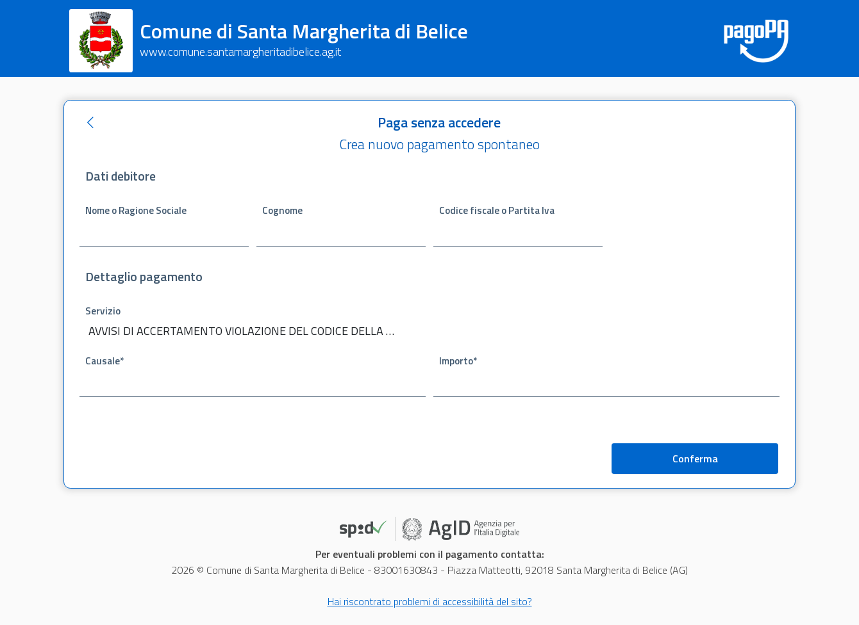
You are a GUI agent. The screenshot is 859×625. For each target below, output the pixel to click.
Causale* (104, 360)
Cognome (282, 210)
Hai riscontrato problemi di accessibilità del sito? (430, 601)
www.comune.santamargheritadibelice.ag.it (240, 51)
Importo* (458, 360)
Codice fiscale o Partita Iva (497, 210)
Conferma (695, 458)
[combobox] (252, 332)
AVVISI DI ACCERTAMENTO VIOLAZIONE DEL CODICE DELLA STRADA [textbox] (244, 330)
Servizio (103, 311)
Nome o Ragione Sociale (136, 210)
